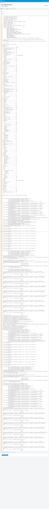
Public (6, 6)
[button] (48, 1)
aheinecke (7, 8)
